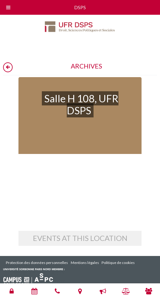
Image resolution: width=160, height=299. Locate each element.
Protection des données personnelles (37, 262)
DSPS (80, 7)
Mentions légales (85, 262)
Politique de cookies (118, 262)
